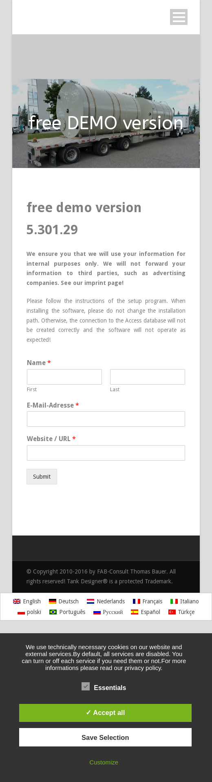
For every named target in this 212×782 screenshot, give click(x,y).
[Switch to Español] (145, 612)
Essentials (104, 686)
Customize (103, 762)
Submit (42, 476)
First (32, 389)
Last (114, 389)
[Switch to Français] (148, 601)
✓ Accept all (105, 712)
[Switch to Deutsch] (64, 601)
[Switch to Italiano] (184, 601)
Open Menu (179, 17)
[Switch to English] (27, 601)
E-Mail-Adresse (53, 405)
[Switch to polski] (29, 612)
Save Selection (105, 737)
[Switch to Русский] (108, 612)
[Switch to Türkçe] (181, 612)
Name (39, 363)
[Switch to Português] (67, 612)
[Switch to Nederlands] (106, 601)
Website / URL (51, 439)
